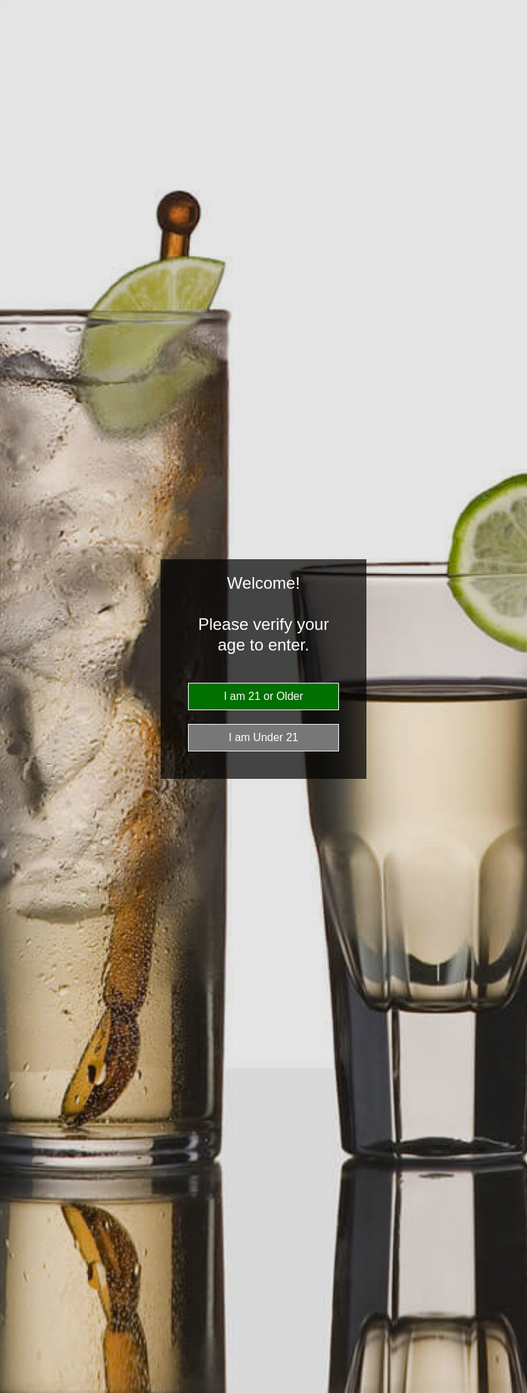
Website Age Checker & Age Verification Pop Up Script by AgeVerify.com (509, 1389)
